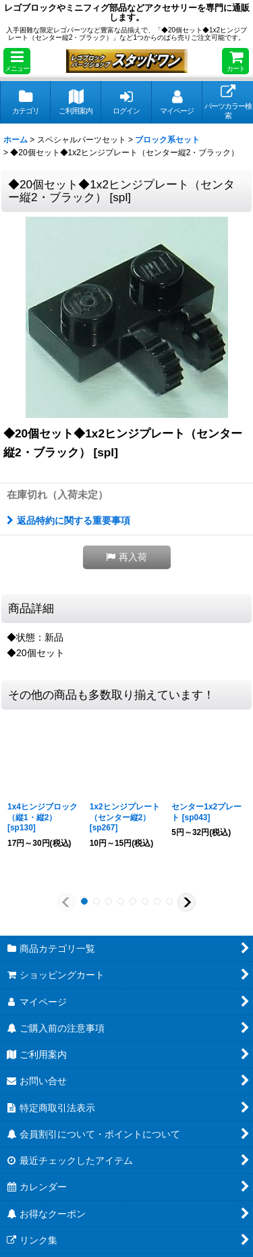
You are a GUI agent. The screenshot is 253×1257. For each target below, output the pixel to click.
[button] (16, 61)
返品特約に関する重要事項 (68, 520)
